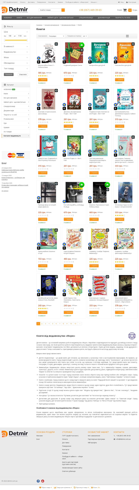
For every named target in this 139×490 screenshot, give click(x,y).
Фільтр (8, 26)
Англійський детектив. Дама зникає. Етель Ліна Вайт (48, 299)
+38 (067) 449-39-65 (90, 9)
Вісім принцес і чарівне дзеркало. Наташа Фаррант (99, 299)
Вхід (120, 2)
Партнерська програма (96, 439)
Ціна (16, 32)
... (135, 18)
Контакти (51, 2)
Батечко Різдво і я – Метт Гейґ (72, 159)
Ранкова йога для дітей (123, 65)
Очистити (22, 74)
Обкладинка (16, 63)
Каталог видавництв (12, 136)
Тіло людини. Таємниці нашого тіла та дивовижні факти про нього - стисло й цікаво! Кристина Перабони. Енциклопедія (125, 160)
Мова (16, 57)
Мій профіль (92, 443)
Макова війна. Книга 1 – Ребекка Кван (46, 66)
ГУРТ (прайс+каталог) (10, 2)
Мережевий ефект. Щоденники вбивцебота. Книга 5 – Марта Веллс (123, 300)
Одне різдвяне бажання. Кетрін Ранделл (72, 252)
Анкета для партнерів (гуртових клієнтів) (70, 463)
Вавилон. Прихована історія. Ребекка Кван (99, 206)
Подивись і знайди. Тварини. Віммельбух (99, 252)
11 (75, 324)
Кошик (127, 10)
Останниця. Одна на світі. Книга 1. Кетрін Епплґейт (124, 206)
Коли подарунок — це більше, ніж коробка (13, 178)
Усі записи (5, 191)
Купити (42, 80)
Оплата (22, 2)
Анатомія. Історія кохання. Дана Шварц (47, 113)
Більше (94, 2)
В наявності (16, 46)
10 (71, 324)
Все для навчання (34, 18)
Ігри (5, 123)
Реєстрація (131, 2)
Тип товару (16, 68)
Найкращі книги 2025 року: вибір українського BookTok (13, 171)
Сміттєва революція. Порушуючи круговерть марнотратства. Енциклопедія (97, 160)
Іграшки (6, 127)
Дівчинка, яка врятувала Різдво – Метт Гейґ (72, 113)
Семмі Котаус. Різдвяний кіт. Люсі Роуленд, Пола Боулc (47, 159)
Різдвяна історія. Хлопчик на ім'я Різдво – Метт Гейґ (99, 113)
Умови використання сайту (72, 468)
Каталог (9, 85)
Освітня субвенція (68, 471)
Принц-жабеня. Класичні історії (46, 252)
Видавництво (16, 52)
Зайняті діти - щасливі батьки (60, 18)
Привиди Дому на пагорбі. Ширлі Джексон (47, 206)
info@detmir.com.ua (123, 439)
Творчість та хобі (122, 18)
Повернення (41, 2)
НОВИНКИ (8, 18)
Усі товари (8, 132)
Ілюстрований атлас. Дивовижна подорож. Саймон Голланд (125, 114)
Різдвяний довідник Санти (73, 65)
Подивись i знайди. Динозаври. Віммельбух (123, 252)
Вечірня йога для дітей (97, 65)
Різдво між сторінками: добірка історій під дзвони (15, 186)
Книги (19, 18)
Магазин (39, 436)
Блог (38, 439)
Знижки (60, 2)
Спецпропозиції (86, 18)
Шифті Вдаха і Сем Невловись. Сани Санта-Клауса (72, 300)
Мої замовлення (94, 436)
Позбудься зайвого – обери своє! (76, 2)
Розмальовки (9, 119)
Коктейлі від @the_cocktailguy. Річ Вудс (74, 206)
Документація (104, 18)
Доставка (31, 2)
